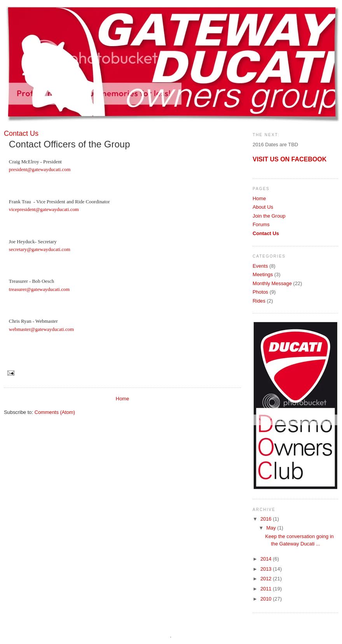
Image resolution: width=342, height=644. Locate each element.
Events (260, 266)
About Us (263, 207)
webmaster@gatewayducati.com (41, 329)
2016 (266, 519)
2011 (266, 589)
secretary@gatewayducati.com (39, 249)
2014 (266, 559)
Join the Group (269, 216)
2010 (266, 599)
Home (122, 399)
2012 (266, 579)
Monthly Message (272, 283)
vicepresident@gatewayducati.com (44, 209)
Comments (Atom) (55, 412)
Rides (259, 301)
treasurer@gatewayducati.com (39, 289)
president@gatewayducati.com (40, 169)
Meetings (263, 274)
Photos (260, 292)
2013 (266, 569)
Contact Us (266, 233)
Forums (261, 224)
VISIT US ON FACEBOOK (289, 159)
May (271, 528)
